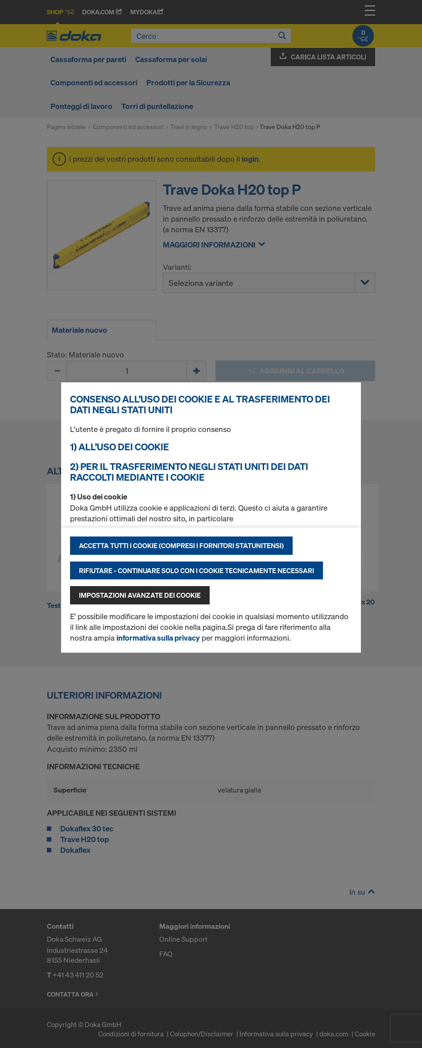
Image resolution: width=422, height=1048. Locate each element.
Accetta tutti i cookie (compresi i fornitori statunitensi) (181, 545)
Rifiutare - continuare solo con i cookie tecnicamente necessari (196, 570)
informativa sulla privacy (158, 638)
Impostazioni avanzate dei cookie (140, 595)
